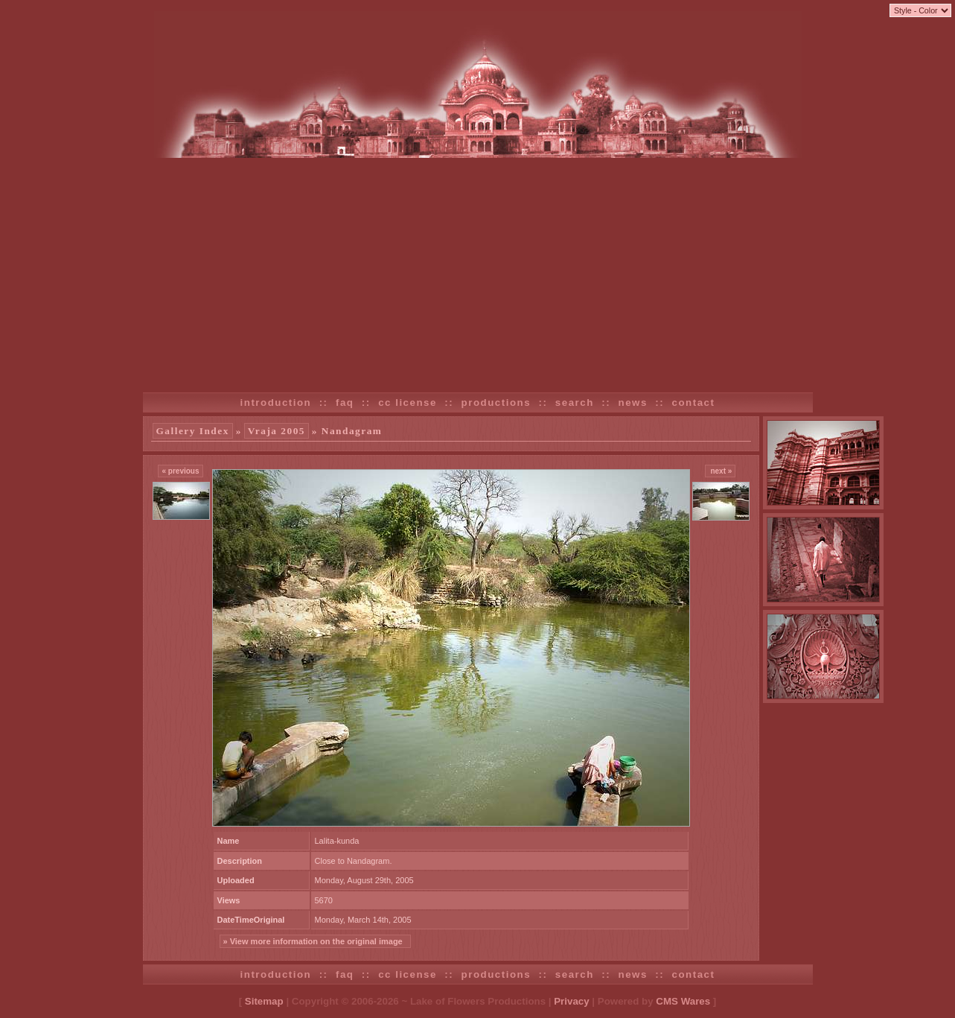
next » (720, 471)
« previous (180, 471)
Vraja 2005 (276, 430)
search (574, 402)
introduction (276, 402)
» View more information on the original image (315, 941)
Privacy (571, 1001)
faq (345, 402)
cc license (407, 402)
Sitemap (264, 1001)
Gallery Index (192, 430)
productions (496, 402)
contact (693, 402)
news (633, 402)
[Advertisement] (478, 269)
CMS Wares (683, 1001)
